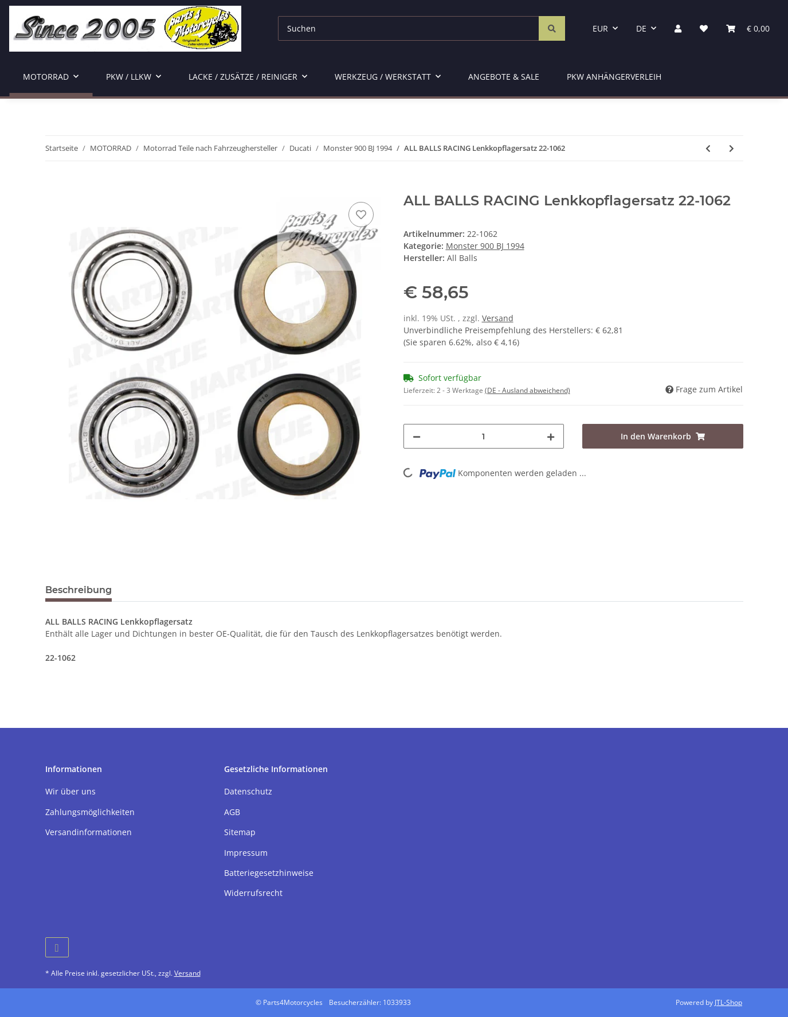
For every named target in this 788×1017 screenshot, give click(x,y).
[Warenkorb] (748, 28)
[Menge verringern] (416, 436)
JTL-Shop (728, 1002)
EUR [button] (600, 28)
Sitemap (240, 832)
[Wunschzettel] (704, 28)
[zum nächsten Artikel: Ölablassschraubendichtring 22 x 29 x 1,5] (731, 148)
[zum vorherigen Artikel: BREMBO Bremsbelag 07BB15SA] (708, 148)
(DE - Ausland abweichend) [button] (527, 390)
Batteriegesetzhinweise (268, 872)
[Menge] (484, 436)
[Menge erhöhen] (550, 436)
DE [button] (641, 28)
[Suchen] (408, 28)
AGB (232, 811)
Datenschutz (248, 791)
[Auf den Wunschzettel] (361, 214)
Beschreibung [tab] (78, 590)
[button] (678, 28)
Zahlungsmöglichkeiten (90, 811)
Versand (497, 318)
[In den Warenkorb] (54, 186)
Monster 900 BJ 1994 (485, 245)
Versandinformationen (88, 832)
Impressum (246, 852)
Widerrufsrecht (253, 892)
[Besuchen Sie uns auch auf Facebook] (57, 947)
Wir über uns (70, 791)
